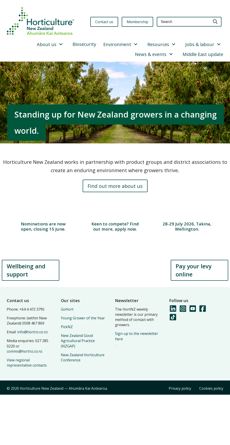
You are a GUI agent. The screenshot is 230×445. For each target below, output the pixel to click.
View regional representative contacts (27, 413)
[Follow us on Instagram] (182, 359)
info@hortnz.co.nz (32, 382)
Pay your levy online (193, 320)
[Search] (215, 22)
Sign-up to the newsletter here (136, 386)
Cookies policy (211, 438)
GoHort (67, 359)
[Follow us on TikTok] (172, 367)
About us (46, 44)
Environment (117, 44)
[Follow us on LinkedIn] (172, 359)
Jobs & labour (199, 44)
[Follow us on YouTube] (192, 359)
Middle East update (203, 54)
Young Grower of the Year (83, 368)
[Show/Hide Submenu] (60, 44)
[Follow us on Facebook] (202, 359)
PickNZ (67, 377)
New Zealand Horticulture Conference (82, 408)
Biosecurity (84, 44)
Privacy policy (180, 438)
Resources (158, 44)
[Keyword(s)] (183, 22)
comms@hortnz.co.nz (24, 401)
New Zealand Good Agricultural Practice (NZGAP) (78, 391)
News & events (150, 54)
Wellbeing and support (26, 320)
